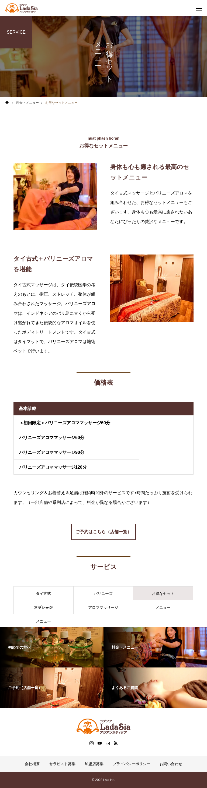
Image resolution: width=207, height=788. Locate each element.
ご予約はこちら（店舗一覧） (103, 531)
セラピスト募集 (62, 764)
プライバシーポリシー (131, 764)
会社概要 (32, 764)
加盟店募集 (94, 764)
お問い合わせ (171, 764)
